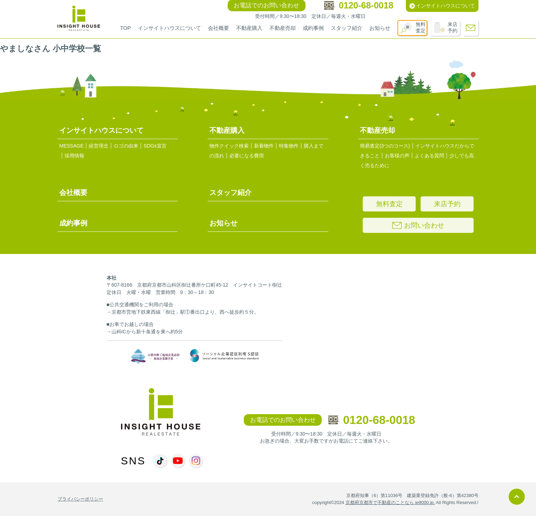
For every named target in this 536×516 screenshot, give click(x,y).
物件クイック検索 (229, 146)
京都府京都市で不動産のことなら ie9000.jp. (390, 502)
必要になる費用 (246, 155)
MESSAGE (71, 146)
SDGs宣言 (154, 146)
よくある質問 (429, 155)
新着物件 (264, 146)
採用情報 (74, 155)
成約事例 (313, 28)
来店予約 (452, 27)
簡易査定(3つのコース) (385, 146)
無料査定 (421, 27)
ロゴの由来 (126, 146)
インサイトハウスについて (169, 28)
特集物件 (289, 146)
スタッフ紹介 (346, 28)
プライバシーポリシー (80, 499)
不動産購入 (249, 28)
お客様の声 (397, 155)
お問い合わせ (418, 225)
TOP (125, 28)
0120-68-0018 (371, 419)
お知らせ (379, 28)
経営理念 (98, 146)
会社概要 (218, 28)
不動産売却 (282, 28)
